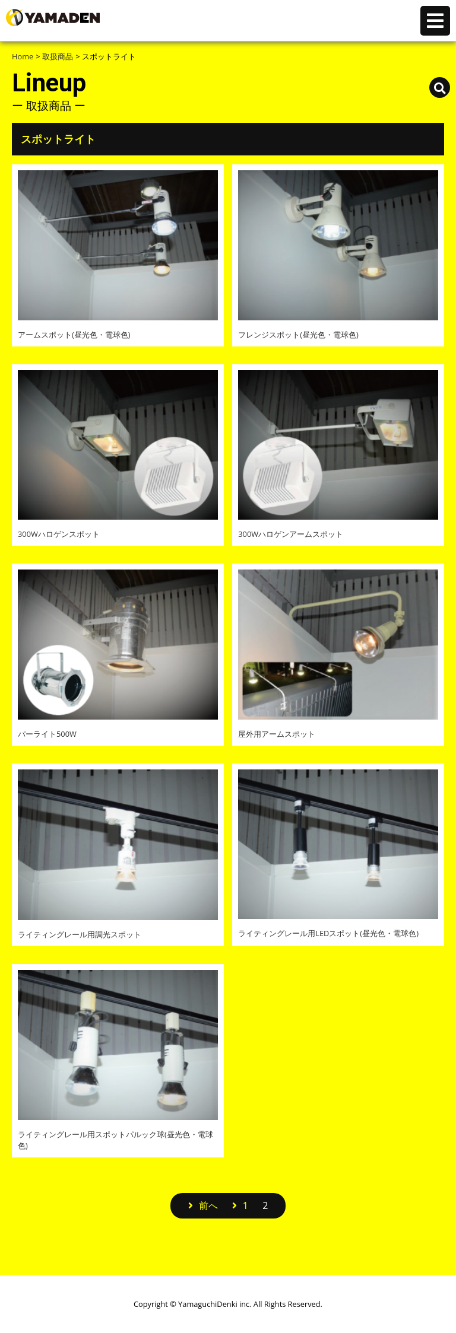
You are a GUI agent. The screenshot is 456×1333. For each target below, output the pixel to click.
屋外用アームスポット (276, 733)
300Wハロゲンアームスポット (290, 534)
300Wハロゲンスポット (59, 534)
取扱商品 (57, 56)
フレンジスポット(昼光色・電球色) (298, 334)
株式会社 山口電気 (53, 17)
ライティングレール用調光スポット (79, 934)
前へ (208, 1205)
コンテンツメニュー (435, 21)
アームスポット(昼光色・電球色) (74, 334)
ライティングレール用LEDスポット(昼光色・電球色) (328, 933)
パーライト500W (47, 733)
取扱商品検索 (439, 87)
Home (22, 56)
